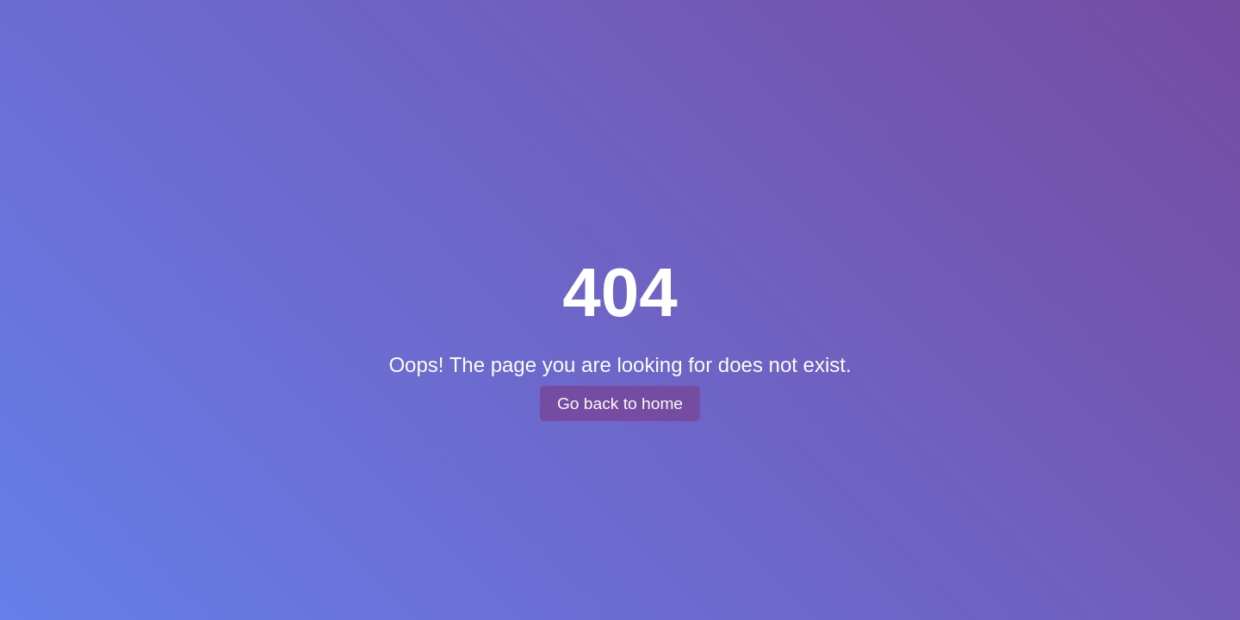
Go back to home (620, 403)
